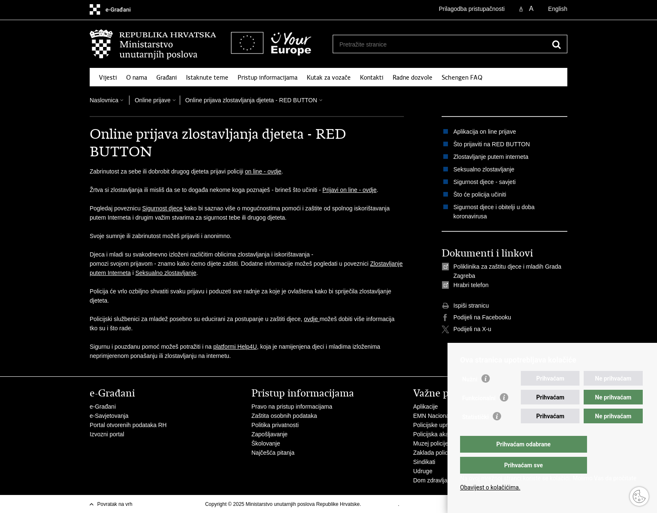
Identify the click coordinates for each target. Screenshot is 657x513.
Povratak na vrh (114, 504)
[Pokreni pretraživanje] (556, 44)
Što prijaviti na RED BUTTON (491, 144)
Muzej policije (430, 443)
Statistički (475, 433)
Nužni (469, 396)
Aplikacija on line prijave (484, 131)
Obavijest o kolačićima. (490, 487)
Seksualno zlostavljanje (166, 272)
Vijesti (108, 77)
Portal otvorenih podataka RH (128, 425)
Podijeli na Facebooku (476, 317)
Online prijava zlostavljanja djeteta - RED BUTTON (251, 100)
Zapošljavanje (269, 434)
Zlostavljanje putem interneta (490, 156)
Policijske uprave (435, 425)
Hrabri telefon (471, 285)
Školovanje (265, 443)
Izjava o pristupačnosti (426, 504)
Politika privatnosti (275, 425)
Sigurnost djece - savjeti (484, 182)
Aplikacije (425, 406)
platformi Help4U (235, 346)
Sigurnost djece (162, 208)
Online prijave (153, 100)
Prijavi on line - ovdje (350, 190)
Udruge (422, 471)
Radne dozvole (412, 77)
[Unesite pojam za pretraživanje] (441, 44)
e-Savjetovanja (109, 415)
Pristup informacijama (267, 77)
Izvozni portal (107, 434)
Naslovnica (104, 100)
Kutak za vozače (329, 77)
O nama (136, 77)
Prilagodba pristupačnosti (471, 8)
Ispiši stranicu (465, 306)
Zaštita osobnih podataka (284, 415)
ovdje (311, 319)
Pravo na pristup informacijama (291, 406)
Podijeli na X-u (466, 329)
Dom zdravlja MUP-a (440, 480)
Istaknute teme (207, 77)
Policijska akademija (439, 434)
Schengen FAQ (462, 77)
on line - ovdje (263, 171)
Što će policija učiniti (479, 194)
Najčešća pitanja (273, 452)
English (557, 8)
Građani (166, 77)
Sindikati (424, 462)
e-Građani (103, 406)
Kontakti (371, 77)
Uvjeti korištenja (380, 504)
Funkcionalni (479, 415)
